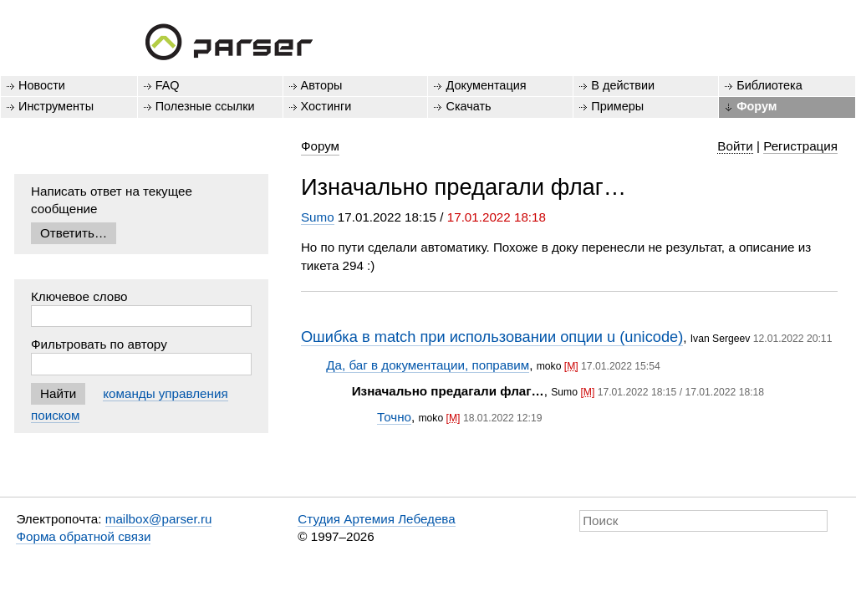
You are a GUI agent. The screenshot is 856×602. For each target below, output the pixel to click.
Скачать (468, 106)
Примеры (617, 106)
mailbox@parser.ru (158, 519)
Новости (41, 85)
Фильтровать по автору (99, 344)
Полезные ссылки (205, 106)
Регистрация (800, 146)
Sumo (317, 217)
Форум (756, 106)
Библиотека (769, 85)
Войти (735, 146)
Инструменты (56, 106)
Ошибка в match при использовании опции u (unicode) (492, 336)
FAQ (167, 85)
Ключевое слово (79, 296)
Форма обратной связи (83, 536)
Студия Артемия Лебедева (376, 519)
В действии (623, 85)
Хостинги (326, 106)
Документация (486, 85)
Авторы (322, 85)
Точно (394, 417)
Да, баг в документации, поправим (427, 365)
